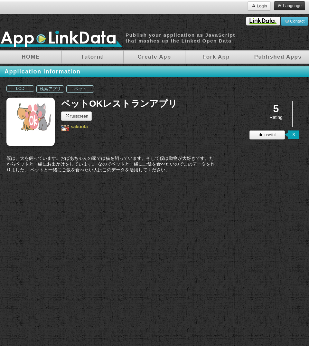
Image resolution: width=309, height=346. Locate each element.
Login (259, 5)
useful (267, 134)
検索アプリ (50, 89)
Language (289, 5)
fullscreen (76, 116)
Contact (294, 21)
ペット (80, 89)
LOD (20, 88)
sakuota (79, 126)
